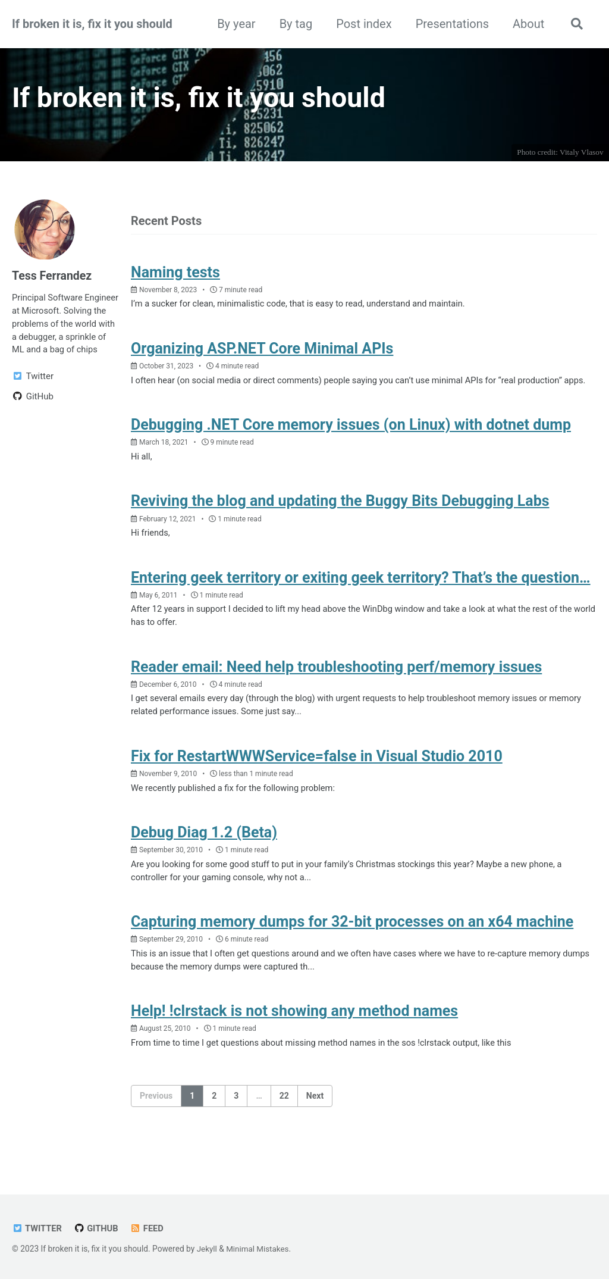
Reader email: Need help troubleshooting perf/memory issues (336, 687)
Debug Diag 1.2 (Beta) (204, 855)
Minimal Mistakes (259, 1248)
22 (284, 1122)
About (526, 24)
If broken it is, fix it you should (92, 24)
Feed (149, 1228)
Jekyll (207, 1248)
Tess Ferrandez (53, 277)
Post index (362, 24)
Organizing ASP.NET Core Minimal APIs (262, 352)
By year (234, 24)
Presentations (449, 24)
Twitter (37, 1228)
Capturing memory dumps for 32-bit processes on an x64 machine (352, 946)
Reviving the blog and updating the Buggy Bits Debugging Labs (340, 520)
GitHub (97, 1228)
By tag (293, 24)
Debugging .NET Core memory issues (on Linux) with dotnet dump (351, 442)
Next (315, 1122)
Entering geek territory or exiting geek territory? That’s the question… (361, 597)
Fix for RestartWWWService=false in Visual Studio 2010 (317, 778)
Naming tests (175, 274)
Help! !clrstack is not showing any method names (294, 1037)
